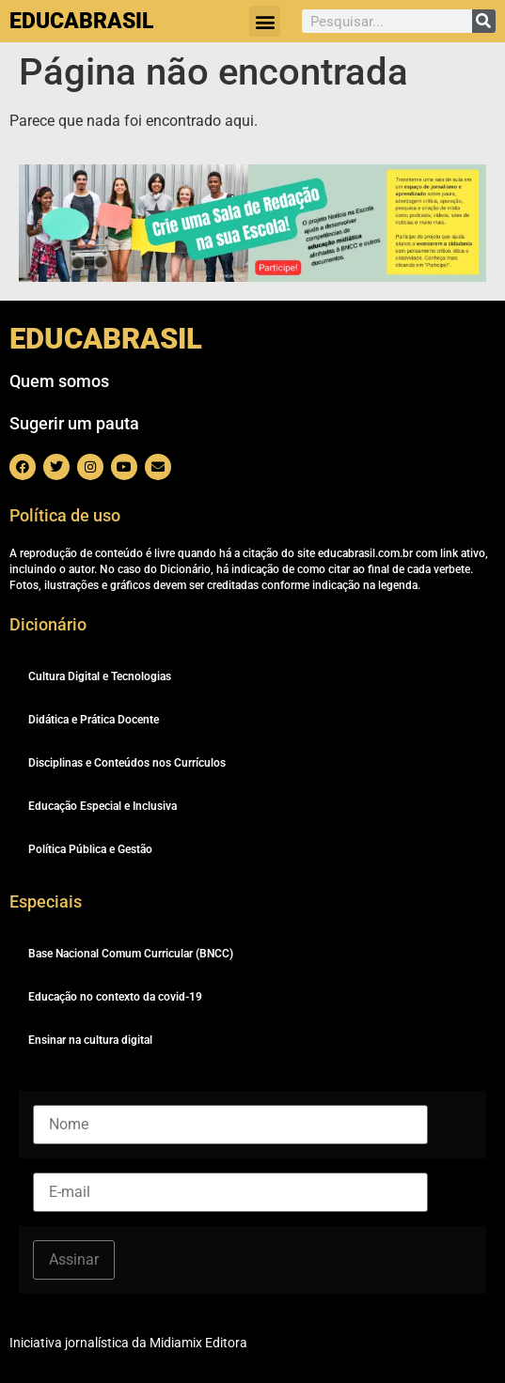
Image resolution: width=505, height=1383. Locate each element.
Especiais (45, 901)
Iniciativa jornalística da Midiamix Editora (128, 1342)
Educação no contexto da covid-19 (115, 996)
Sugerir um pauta (74, 423)
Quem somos (59, 381)
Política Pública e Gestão (90, 849)
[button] (264, 21)
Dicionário (48, 624)
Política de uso (64, 515)
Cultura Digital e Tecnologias (99, 676)
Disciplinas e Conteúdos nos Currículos (127, 762)
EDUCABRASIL (81, 21)
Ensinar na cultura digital (90, 1040)
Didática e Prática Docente (93, 719)
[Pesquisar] (484, 21)
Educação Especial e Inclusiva (102, 806)
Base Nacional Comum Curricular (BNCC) (130, 953)
